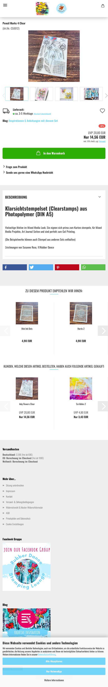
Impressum (10, 491)
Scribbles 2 (81, 404)
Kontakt (9, 496)
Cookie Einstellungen (15, 524)
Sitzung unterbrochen (15, 485)
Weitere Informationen (54, 680)
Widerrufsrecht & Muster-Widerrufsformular (24, 507)
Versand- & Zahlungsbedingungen (20, 502)
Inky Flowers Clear (27, 404)
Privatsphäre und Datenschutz (18, 518)
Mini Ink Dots (26, 328)
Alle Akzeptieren (54, 661)
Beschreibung (16, 197)
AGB (8, 513)
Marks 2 (81, 328)
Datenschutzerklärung (47, 654)
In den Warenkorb (50, 153)
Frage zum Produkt (16, 167)
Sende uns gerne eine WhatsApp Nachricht (29, 172)
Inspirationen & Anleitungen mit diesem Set (33, 121)
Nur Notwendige (54, 671)
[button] (15, 267)
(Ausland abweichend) (42, 113)
